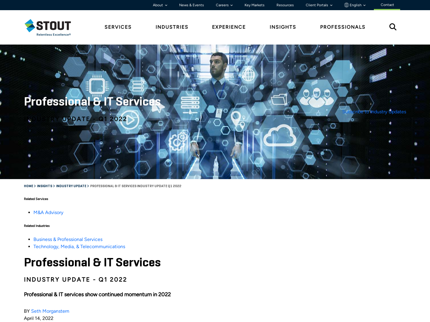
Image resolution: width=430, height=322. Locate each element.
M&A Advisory (48, 212)
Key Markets (255, 5)
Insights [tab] (283, 27)
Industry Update (71, 186)
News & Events (191, 5)
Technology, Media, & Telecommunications (79, 246)
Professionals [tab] (343, 27)
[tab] (52, 27)
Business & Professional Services (67, 239)
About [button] (158, 5)
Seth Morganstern (50, 311)
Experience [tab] (229, 27)
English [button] (353, 5)
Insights (45, 186)
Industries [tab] (172, 27)
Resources (285, 5)
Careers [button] (223, 5)
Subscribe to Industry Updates (374, 112)
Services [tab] (118, 27)
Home (29, 186)
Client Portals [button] (317, 5)
